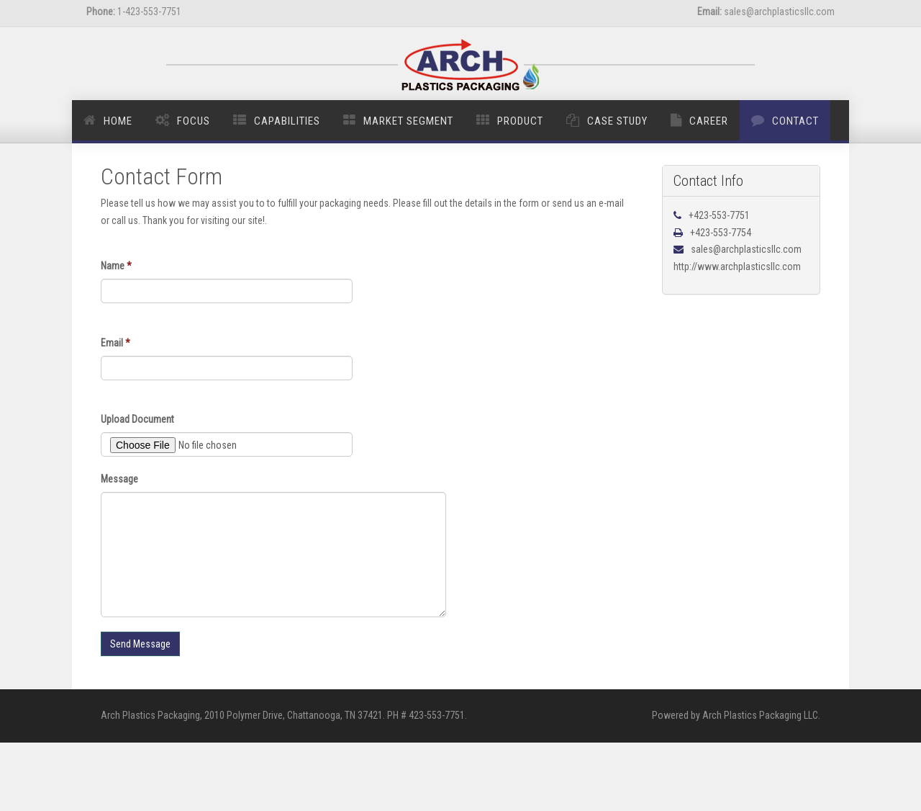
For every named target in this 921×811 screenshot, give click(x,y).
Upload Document (137, 419)
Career (708, 121)
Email (115, 343)
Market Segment (408, 121)
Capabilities (287, 121)
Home (118, 121)
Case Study (617, 121)
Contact (795, 121)
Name (116, 266)
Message (119, 479)
